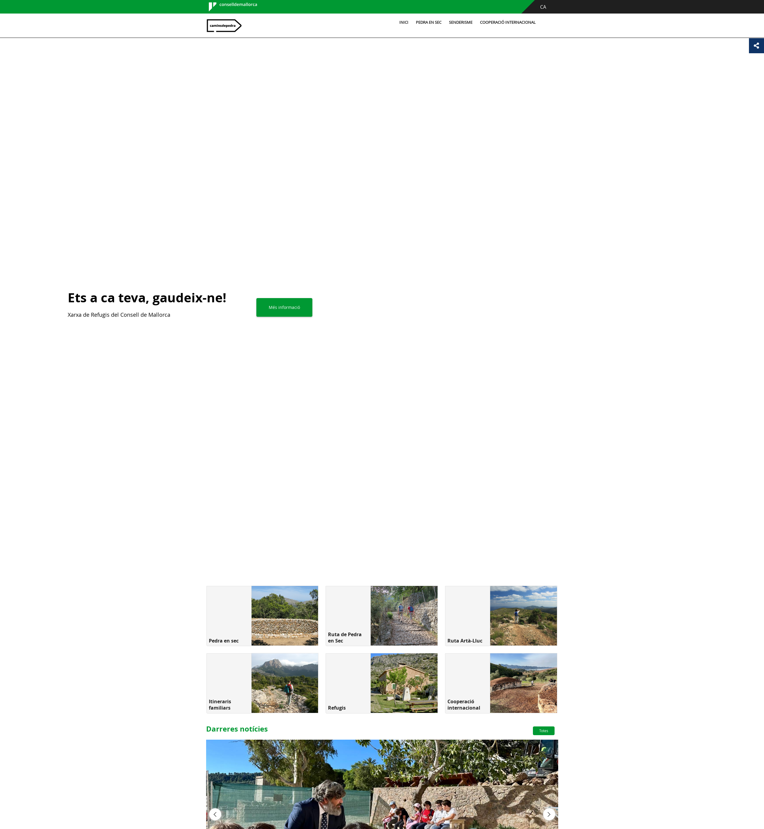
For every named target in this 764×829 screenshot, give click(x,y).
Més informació (284, 307)
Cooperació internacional (508, 22)
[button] (215, 814)
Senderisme (460, 22)
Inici (403, 22)
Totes (543, 730)
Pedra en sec (428, 22)
